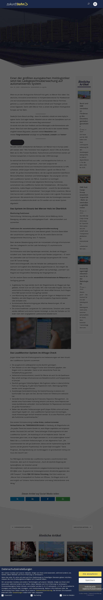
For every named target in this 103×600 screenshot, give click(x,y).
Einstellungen (18, 593)
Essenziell (7, 596)
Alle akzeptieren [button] (90, 574)
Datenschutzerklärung (44, 591)
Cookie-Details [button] (83, 593)
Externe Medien (67, 596)
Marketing (36, 596)
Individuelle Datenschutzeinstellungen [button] (92, 588)
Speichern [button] (90, 581)
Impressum (91, 595)
